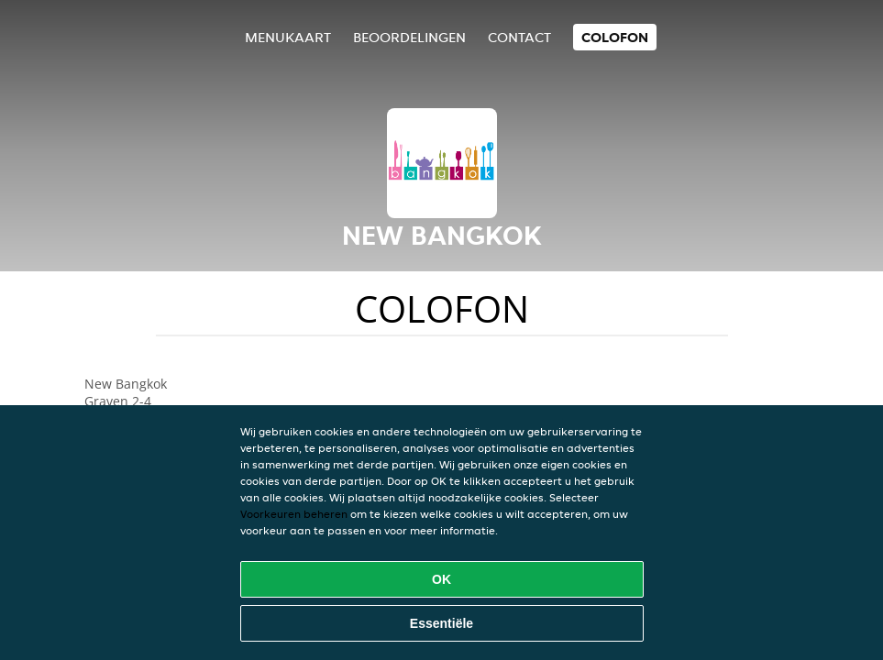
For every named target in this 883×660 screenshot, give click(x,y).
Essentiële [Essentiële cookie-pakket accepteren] (441, 623)
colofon (614, 37)
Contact (519, 37)
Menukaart (288, 37)
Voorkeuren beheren (294, 514)
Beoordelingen (409, 37)
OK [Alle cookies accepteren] (441, 579)
